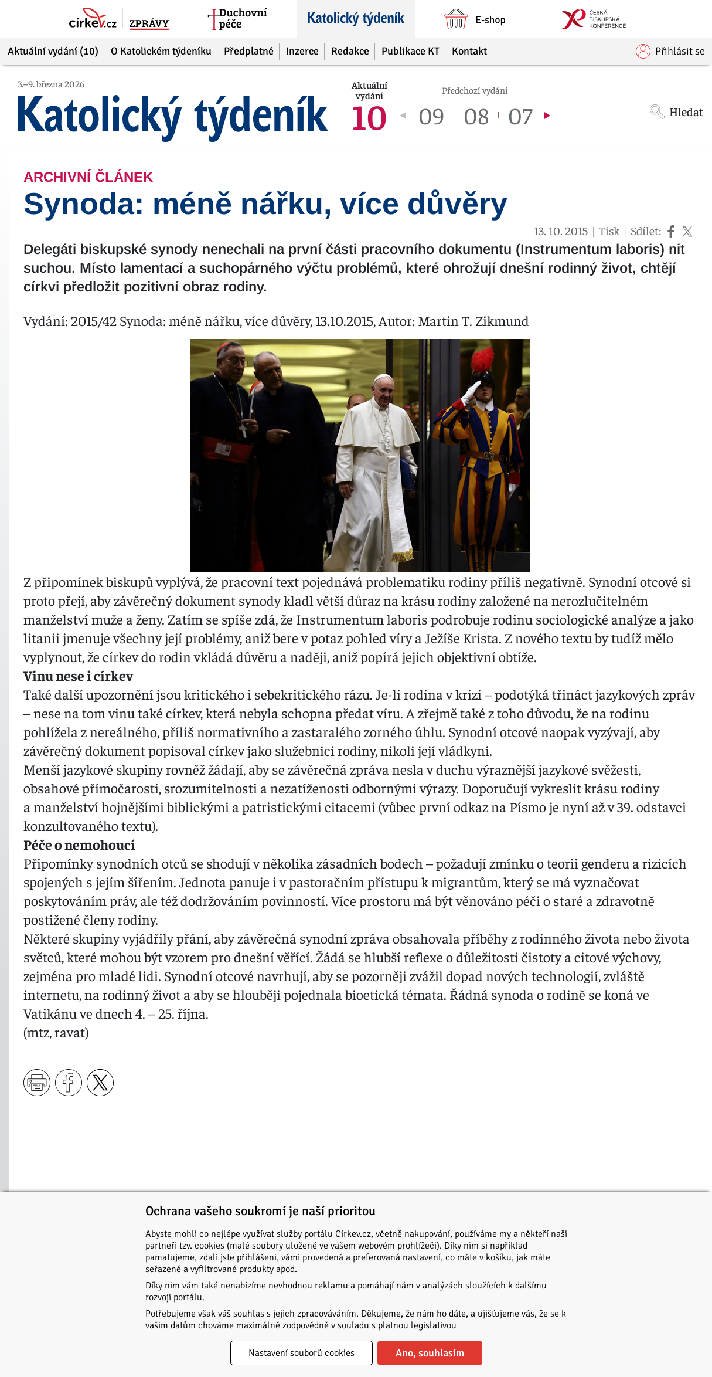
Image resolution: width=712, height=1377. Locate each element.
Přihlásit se (670, 51)
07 (520, 115)
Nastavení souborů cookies (301, 1353)
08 (476, 115)
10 (369, 115)
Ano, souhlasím (430, 1353)
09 (431, 115)
